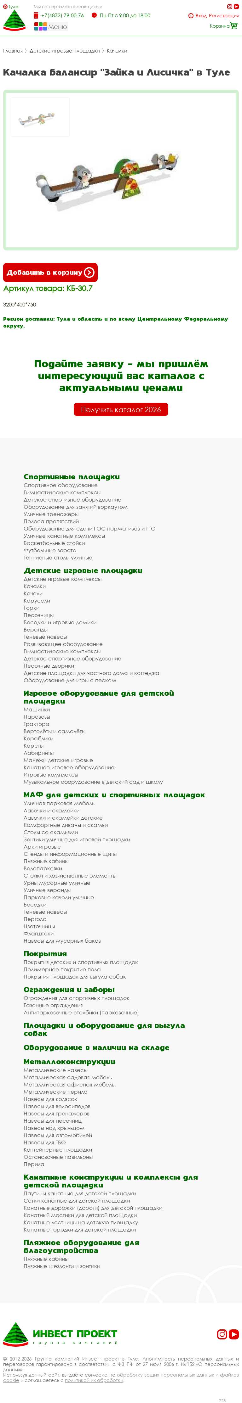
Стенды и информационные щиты (70, 853)
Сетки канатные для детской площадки (77, 1200)
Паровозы (37, 716)
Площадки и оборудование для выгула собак (104, 1029)
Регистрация (224, 15)
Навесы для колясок (50, 1099)
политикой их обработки (94, 1380)
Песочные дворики (49, 665)
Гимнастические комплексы (62, 492)
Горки (31, 607)
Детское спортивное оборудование (72, 499)
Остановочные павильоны (58, 1156)
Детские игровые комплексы (62, 578)
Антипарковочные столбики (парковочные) (81, 1012)
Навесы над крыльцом (54, 1128)
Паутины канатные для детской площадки (80, 1193)
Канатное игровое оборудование (69, 767)
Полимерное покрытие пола (62, 969)
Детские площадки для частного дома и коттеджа (91, 673)
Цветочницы (39, 926)
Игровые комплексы (51, 774)
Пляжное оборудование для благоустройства (81, 1246)
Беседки (35, 904)
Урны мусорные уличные (57, 882)
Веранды (36, 629)
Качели (33, 593)
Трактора (36, 724)
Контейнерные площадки (58, 1149)
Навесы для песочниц (53, 1120)
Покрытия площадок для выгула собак (75, 976)
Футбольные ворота (50, 550)
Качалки (117, 51)
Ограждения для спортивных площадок (77, 998)
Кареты (33, 745)
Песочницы (39, 615)
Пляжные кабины (46, 861)
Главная (13, 51)
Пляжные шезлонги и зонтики (62, 1266)
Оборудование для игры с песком (70, 680)
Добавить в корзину (50, 272)
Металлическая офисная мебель (69, 1084)
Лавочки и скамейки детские (63, 817)
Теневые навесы (45, 636)
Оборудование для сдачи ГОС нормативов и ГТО (90, 528)
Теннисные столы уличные (58, 557)
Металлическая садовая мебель (68, 1077)
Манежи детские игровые (58, 760)
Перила (34, 1164)
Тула (14, 6)
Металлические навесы (55, 1070)
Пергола (35, 919)
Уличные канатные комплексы (64, 535)
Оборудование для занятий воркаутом (76, 506)
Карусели (37, 600)
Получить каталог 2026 (121, 409)
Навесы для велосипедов (57, 1106)
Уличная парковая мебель (59, 803)
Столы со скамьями (51, 832)
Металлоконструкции (69, 1061)
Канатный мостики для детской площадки (80, 1215)
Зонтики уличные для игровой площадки (77, 839)
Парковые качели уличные (59, 897)
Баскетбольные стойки (54, 543)
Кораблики (38, 738)
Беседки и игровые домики (60, 622)
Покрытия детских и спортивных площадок (81, 962)
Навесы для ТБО (45, 1142)
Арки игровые (42, 846)
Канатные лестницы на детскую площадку (81, 1222)
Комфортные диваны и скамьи (66, 825)
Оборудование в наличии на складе (97, 1047)
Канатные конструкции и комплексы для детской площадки (111, 1181)
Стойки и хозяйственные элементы (70, 875)
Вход (201, 15)
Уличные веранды (47, 890)
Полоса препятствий (51, 521)
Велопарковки (43, 868)
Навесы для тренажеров (56, 1113)
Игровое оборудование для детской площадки (99, 697)
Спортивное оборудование (61, 485)
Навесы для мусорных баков (62, 940)
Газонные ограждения (53, 1005)
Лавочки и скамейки (51, 810)
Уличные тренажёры (51, 514)
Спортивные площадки (72, 476)
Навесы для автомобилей (58, 1135)
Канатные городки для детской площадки (80, 1229)
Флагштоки (39, 933)
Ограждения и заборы (69, 989)
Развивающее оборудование (63, 644)
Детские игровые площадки (65, 51)
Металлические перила (56, 1091)
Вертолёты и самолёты (54, 731)
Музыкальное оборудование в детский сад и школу (93, 781)
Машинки (37, 709)
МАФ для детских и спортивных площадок (114, 795)
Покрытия (45, 953)
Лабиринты (39, 752)
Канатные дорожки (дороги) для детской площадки (93, 1207)
